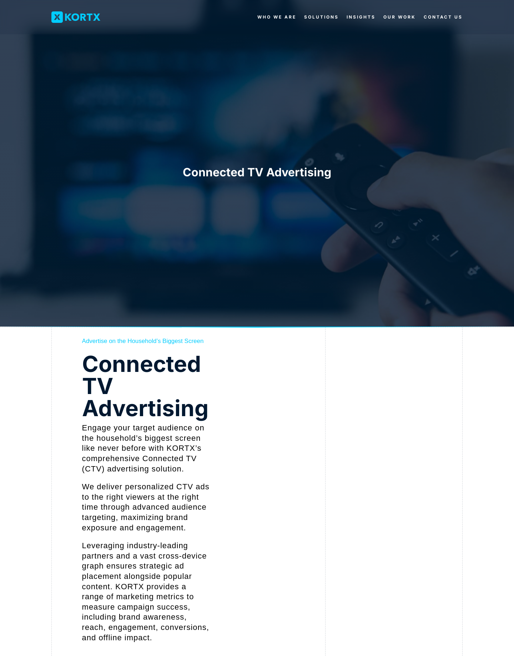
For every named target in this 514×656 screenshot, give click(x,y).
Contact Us (443, 17)
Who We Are (276, 17)
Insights (361, 17)
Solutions (321, 17)
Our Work (399, 17)
